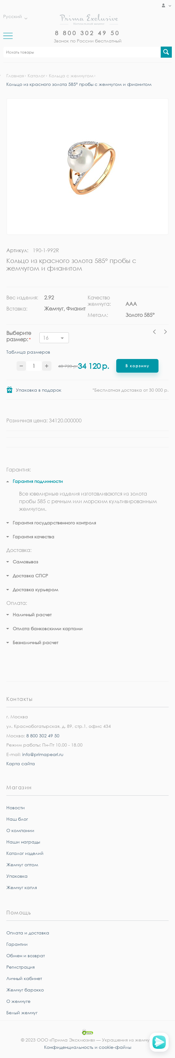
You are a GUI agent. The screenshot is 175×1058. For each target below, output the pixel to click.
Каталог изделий (25, 853)
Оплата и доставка (27, 932)
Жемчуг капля (21, 887)
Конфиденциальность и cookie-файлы (87, 1047)
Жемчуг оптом (22, 864)
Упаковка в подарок (38, 390)
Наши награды (23, 841)
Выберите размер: (18, 336)
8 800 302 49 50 (87, 32)
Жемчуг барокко (25, 989)
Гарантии (17, 944)
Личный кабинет (24, 978)
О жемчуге (18, 1001)
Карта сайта (20, 763)
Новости (15, 807)
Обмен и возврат (25, 955)
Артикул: (17, 250)
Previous (156, 333)
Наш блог (17, 819)
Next (165, 333)
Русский (13, 16)
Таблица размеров (28, 352)
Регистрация (20, 967)
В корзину (137, 365)
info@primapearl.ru (43, 754)
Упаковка (17, 876)
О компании (20, 830)
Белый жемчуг (21, 1012)
